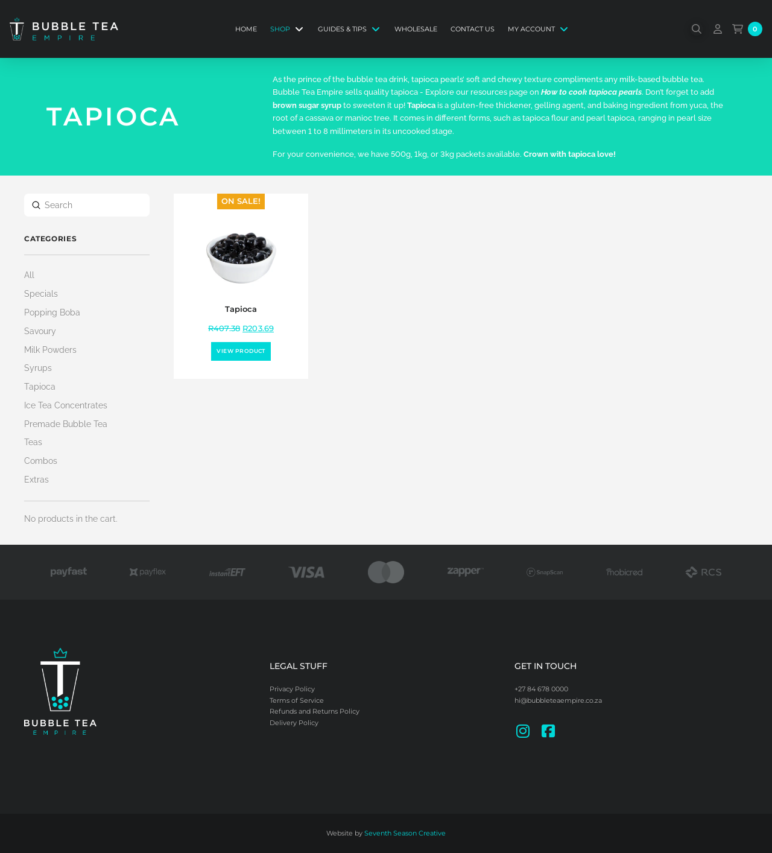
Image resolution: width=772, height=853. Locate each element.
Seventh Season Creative (405, 833)
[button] (696, 29)
